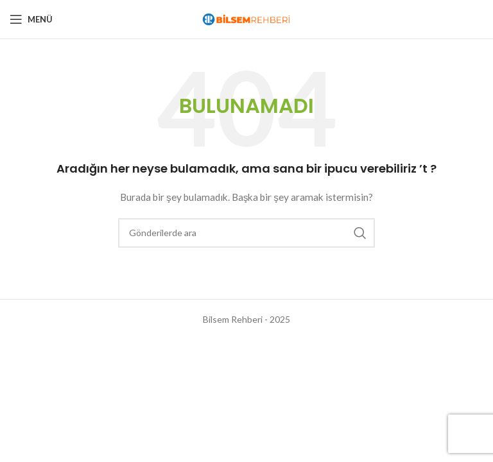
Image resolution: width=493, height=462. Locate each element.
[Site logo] (246, 18)
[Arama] (246, 233)
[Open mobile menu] (31, 19)
